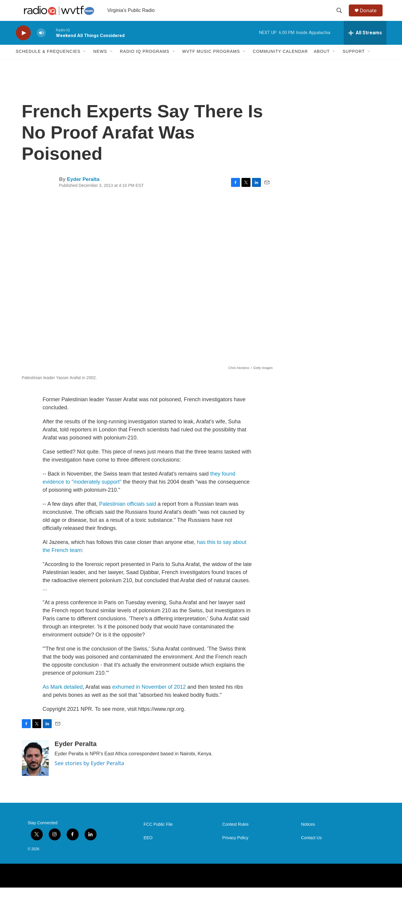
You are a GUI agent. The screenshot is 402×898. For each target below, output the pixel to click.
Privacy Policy (235, 848)
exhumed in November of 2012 (149, 697)
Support (354, 62)
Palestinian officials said (127, 514)
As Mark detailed (63, 697)
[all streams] (365, 43)
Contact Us (311, 848)
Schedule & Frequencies (48, 62)
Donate (371, 16)
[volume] (41, 43)
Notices (308, 835)
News (100, 62)
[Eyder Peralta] (35, 768)
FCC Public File (158, 835)
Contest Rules (235, 835)
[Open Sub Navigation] (84, 62)
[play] (23, 43)
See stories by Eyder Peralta (89, 773)
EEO (148, 848)
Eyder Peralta (83, 190)
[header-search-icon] (341, 16)
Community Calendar (280, 62)
